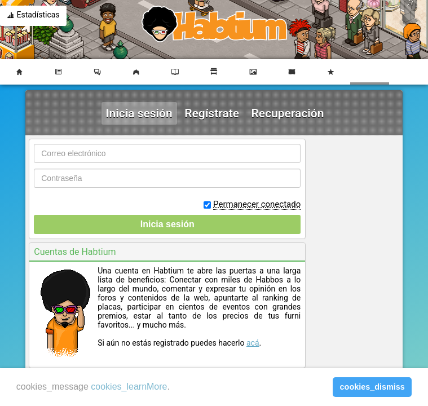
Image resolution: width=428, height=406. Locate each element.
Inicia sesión (139, 113)
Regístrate (211, 113)
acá (252, 342)
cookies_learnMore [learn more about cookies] (129, 386)
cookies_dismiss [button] (372, 386)
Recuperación (287, 113)
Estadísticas (33, 15)
